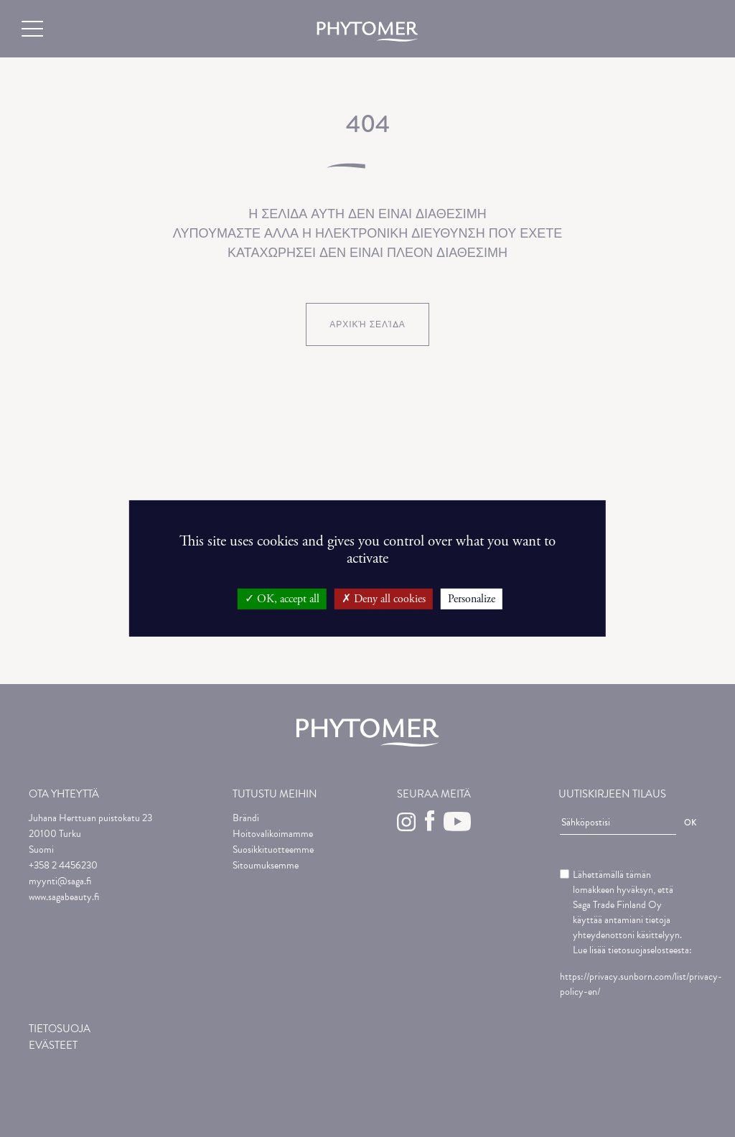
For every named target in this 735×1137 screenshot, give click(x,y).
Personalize (471, 599)
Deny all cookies (384, 599)
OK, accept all (282, 599)
